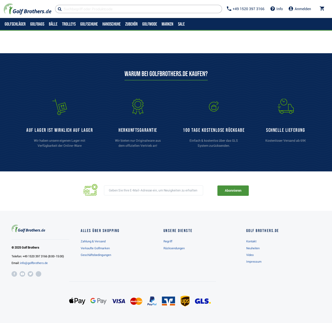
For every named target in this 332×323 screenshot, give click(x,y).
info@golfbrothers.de (34, 263)
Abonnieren (233, 190)
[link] (214, 125)
